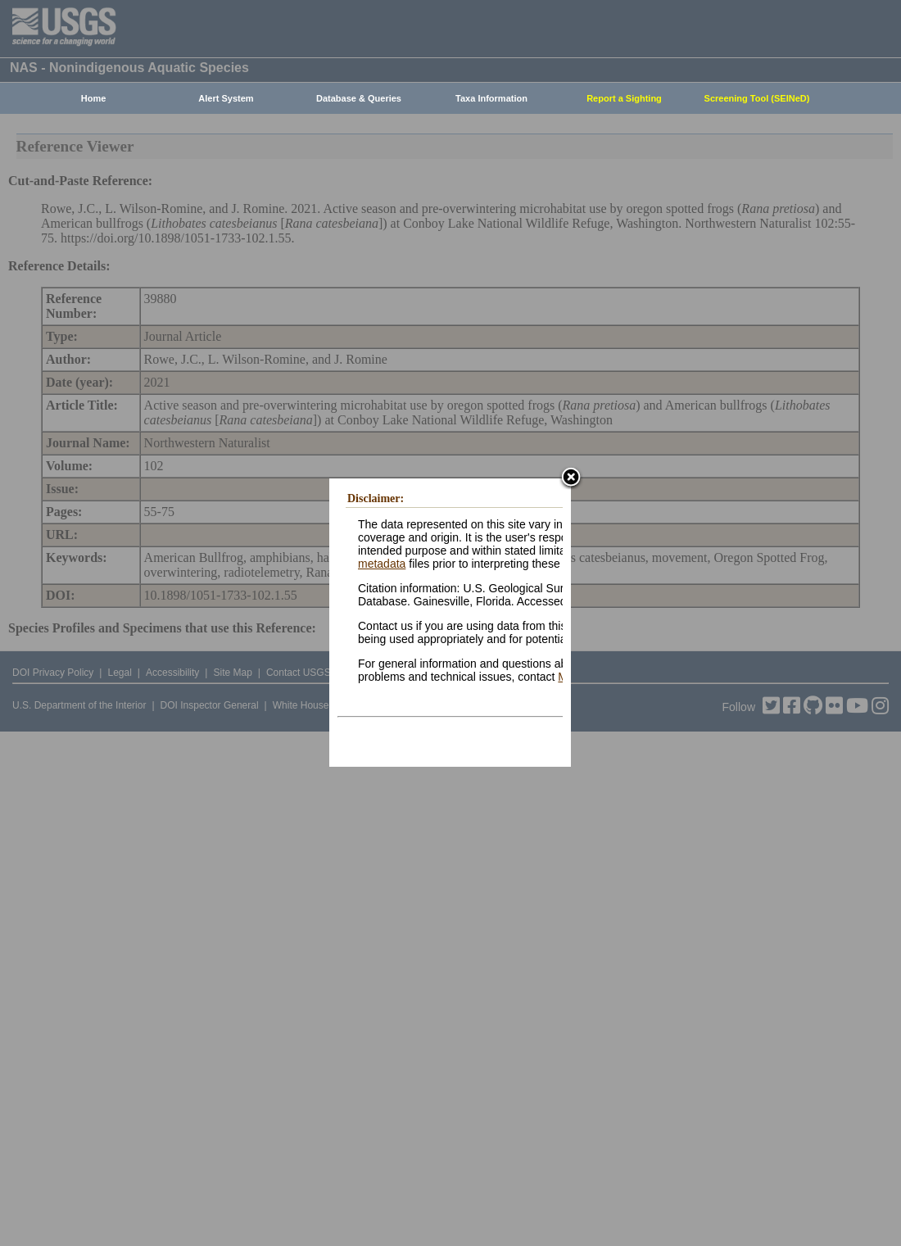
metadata (381, 563)
